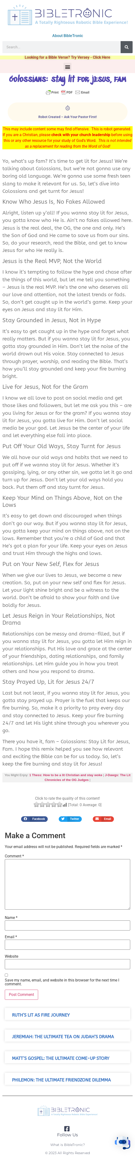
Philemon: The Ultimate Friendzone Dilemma (61, 1080)
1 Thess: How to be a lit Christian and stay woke (65, 775)
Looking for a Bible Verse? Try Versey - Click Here (67, 57)
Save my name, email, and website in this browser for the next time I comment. (62, 982)
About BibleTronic (67, 35)
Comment (14, 856)
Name (11, 918)
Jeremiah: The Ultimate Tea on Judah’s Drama (63, 1036)
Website (11, 956)
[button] (67, 67)
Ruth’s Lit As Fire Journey (41, 1015)
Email (11, 937)
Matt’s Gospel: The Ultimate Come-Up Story (60, 1058)
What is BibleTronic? (67, 1145)
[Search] (127, 47)
